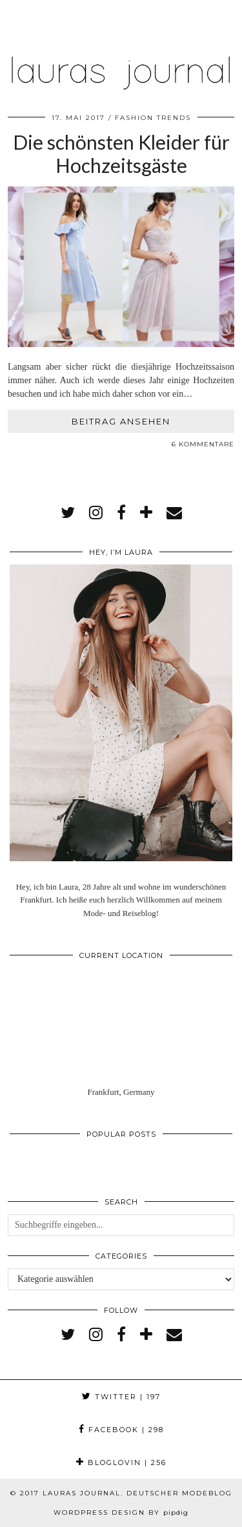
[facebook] (121, 512)
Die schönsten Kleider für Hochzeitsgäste (121, 153)
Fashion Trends (153, 118)
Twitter (121, 1396)
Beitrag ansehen (121, 421)
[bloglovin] (146, 512)
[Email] (174, 512)
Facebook (121, 1429)
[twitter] (68, 512)
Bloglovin (121, 1462)
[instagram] (96, 512)
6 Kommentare (203, 444)
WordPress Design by (121, 1512)
